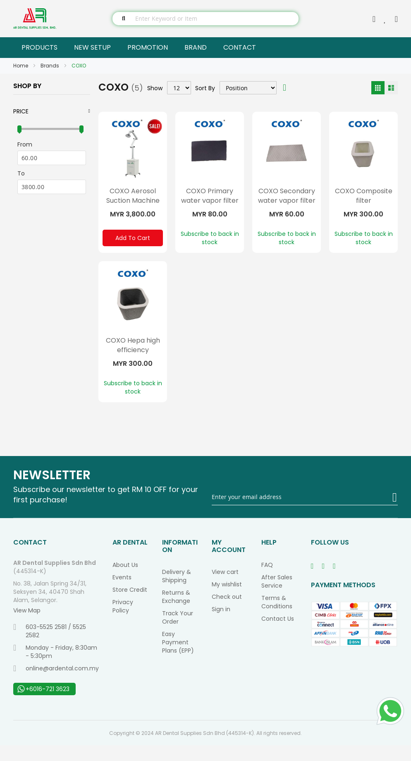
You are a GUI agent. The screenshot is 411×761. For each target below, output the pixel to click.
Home (21, 65)
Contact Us (277, 634)
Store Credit (129, 605)
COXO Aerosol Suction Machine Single (133, 200)
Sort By (205, 88)
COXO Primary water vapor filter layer (210, 200)
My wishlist (227, 600)
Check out (227, 612)
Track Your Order (177, 633)
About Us (125, 580)
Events (121, 593)
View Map (27, 626)
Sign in (221, 625)
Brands (50, 65)
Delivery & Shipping (176, 591)
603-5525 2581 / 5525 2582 (49, 647)
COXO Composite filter (363, 195)
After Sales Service (276, 597)
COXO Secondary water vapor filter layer (286, 200)
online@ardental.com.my (56, 684)
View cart (225, 587)
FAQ (267, 580)
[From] (51, 158)
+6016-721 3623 (43, 705)
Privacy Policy (122, 622)
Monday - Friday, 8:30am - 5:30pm (55, 667)
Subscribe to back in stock (210, 238)
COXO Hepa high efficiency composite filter (133, 357)
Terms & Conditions (276, 618)
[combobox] (205, 18)
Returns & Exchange (176, 612)
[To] (51, 187)
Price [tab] (21, 111)
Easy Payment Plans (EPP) (178, 658)
